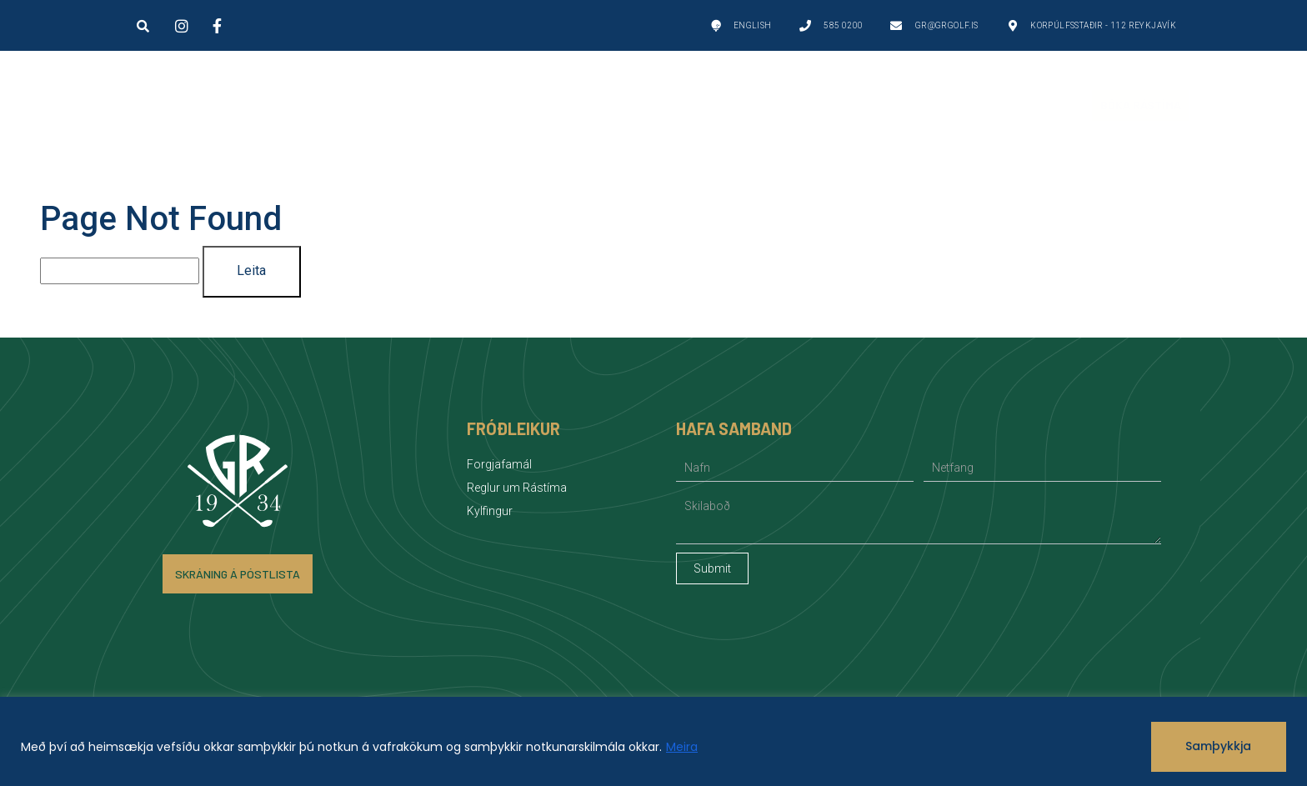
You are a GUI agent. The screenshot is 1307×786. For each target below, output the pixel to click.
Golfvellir (228, 105)
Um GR (504, 105)
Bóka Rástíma (1140, 105)
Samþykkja (1218, 746)
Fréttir (985, 105)
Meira (682, 746)
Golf (375, 105)
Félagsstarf (831, 105)
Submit (712, 568)
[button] (143, 25)
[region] (653, 741)
